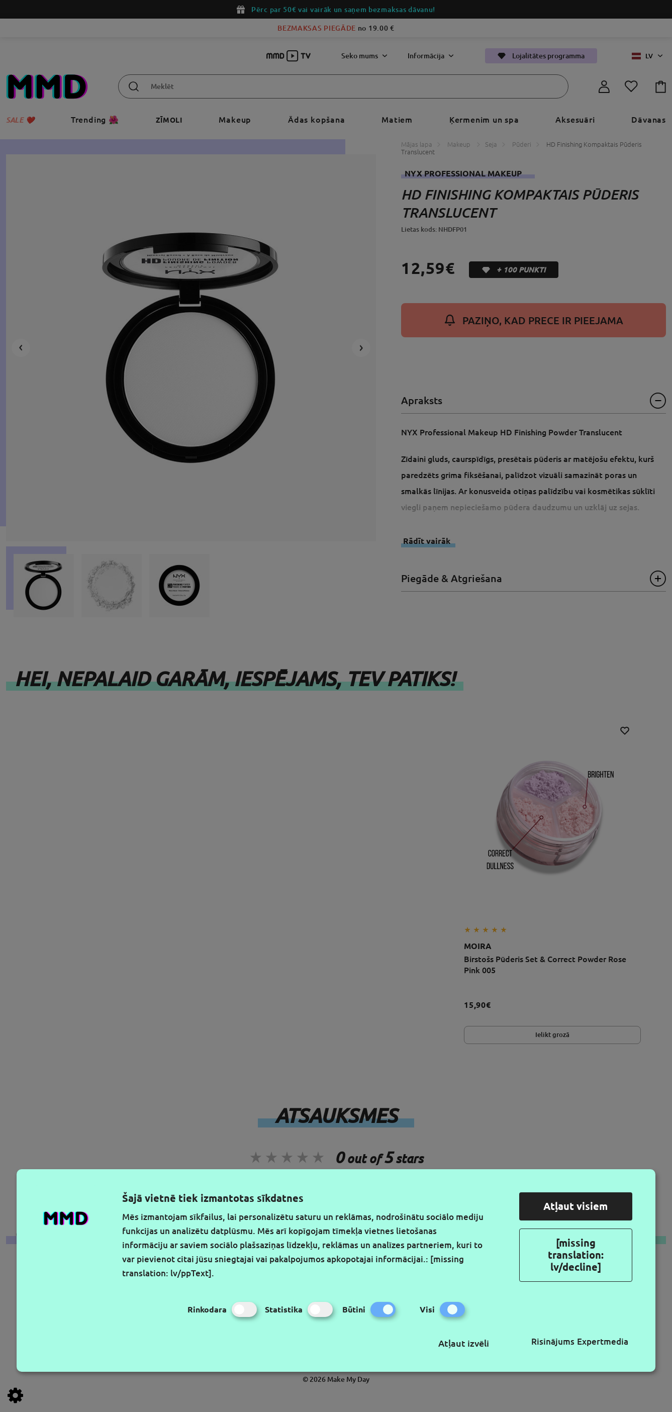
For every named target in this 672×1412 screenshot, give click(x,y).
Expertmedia (602, 1341)
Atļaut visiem (575, 1206)
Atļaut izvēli (463, 1343)
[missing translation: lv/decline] (576, 1255)
